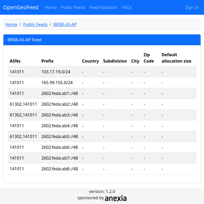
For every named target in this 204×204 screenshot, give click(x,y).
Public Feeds (73, 7)
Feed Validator (104, 7)
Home (51, 7)
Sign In (192, 7)
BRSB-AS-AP (65, 24)
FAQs (127, 7)
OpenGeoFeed (20, 7)
